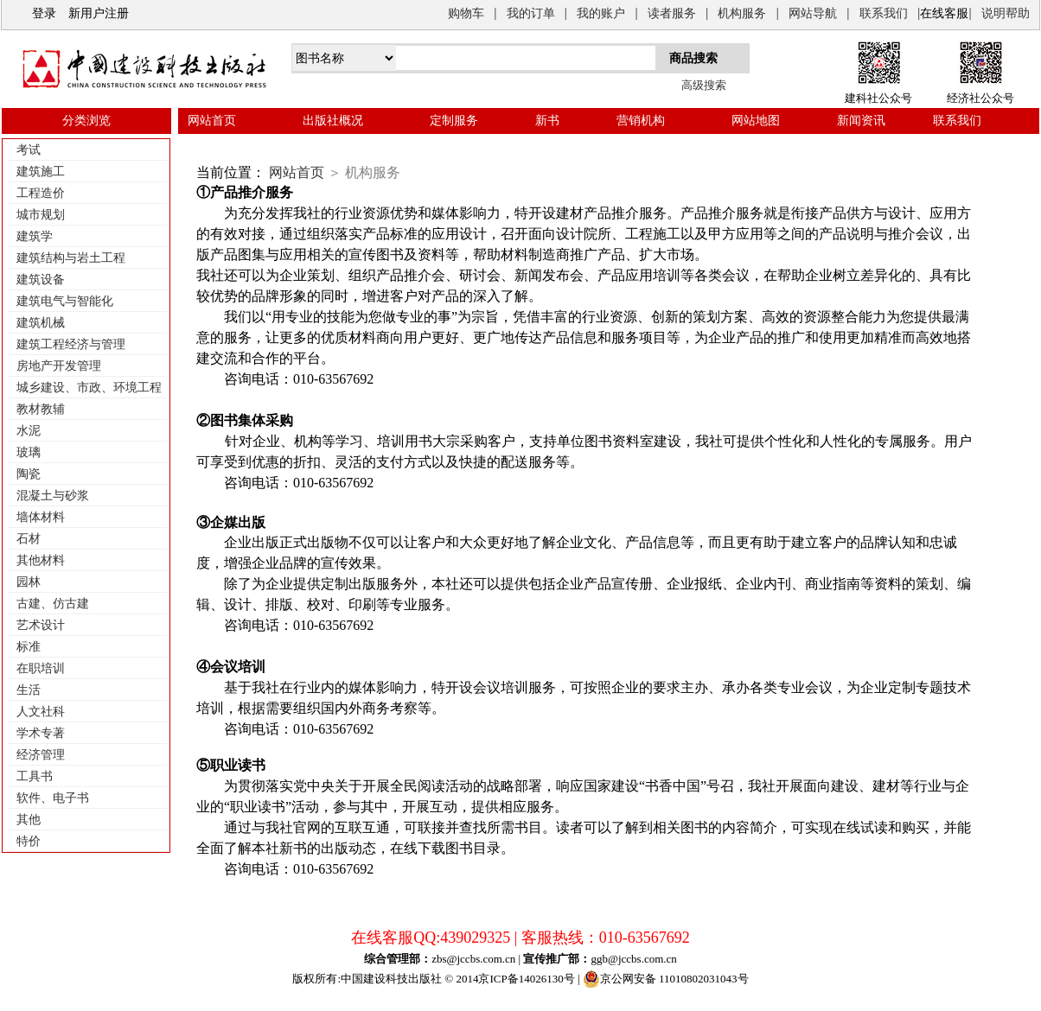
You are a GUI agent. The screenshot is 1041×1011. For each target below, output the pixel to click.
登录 (44, 13)
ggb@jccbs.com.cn (633, 958)
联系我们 (883, 13)
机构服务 (742, 13)
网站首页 (212, 120)
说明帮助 (1005, 13)
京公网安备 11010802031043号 (666, 979)
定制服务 (454, 120)
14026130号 (547, 978)
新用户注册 (98, 13)
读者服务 (672, 13)
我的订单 (531, 13)
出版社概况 (333, 120)
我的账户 (601, 13)
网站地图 (755, 120)
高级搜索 (703, 85)
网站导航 (813, 13)
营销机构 (640, 120)
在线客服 (944, 13)
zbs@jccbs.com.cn (473, 958)
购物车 (466, 13)
